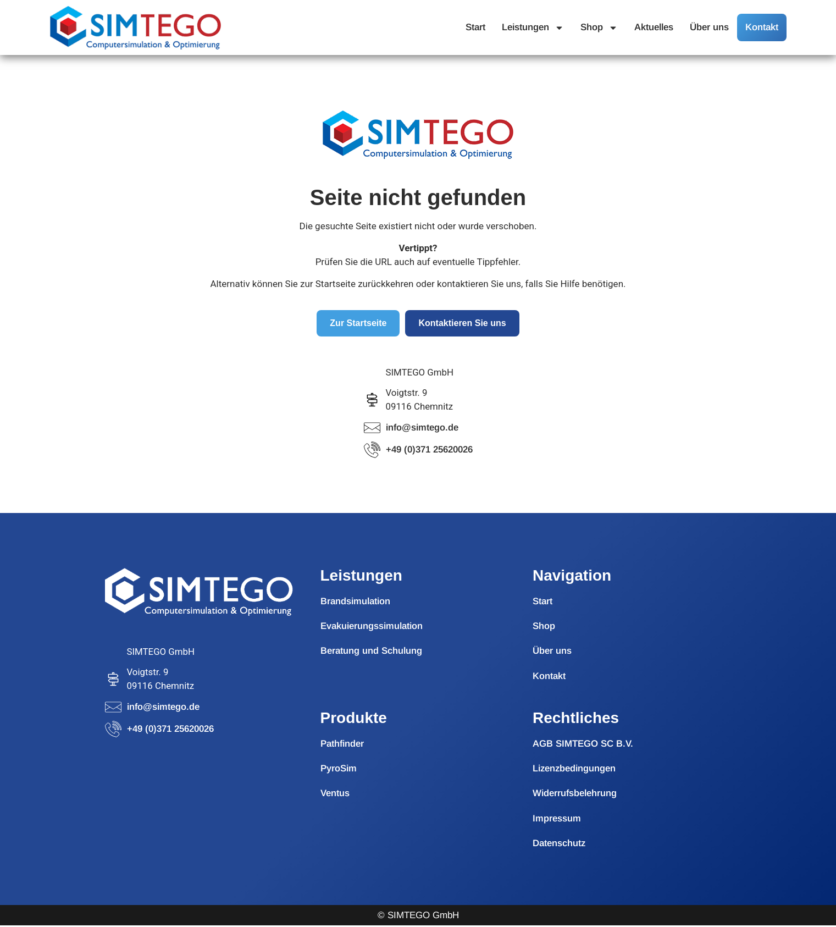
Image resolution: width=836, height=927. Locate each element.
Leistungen (533, 28)
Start (475, 27)
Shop (599, 28)
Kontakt (761, 27)
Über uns (709, 27)
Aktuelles (653, 27)
